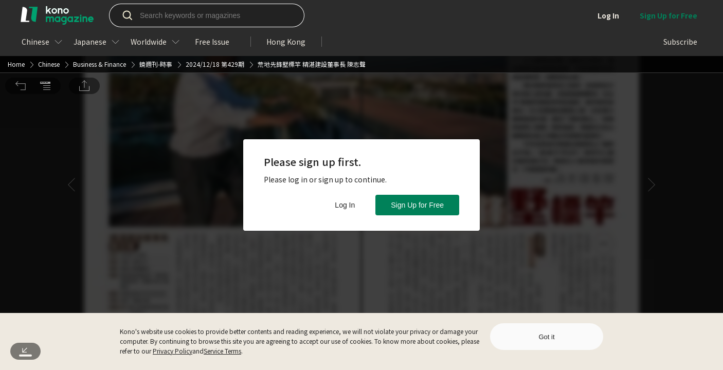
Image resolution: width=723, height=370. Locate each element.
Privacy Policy (172, 350)
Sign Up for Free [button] (417, 205)
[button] (20, 16)
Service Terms (222, 350)
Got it (546, 337)
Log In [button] (345, 205)
